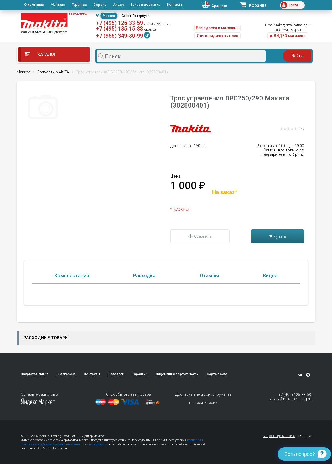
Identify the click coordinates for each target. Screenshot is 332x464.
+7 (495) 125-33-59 (119, 23)
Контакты (175, 4)
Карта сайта (217, 375)
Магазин (58, 4)
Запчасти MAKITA (53, 72)
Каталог (40, 54)
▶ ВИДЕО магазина (287, 36)
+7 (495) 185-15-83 (119, 28)
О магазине (66, 375)
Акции (118, 4)
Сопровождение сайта (279, 436)
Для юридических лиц (217, 36)
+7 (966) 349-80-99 (119, 35)
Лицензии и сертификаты (177, 375)
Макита (23, 72)
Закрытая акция (34, 375)
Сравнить (199, 236)
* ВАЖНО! (179, 209)
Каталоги (116, 375)
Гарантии (79, 4)
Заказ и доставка (145, 4)
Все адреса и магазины (217, 28)
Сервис (100, 4)
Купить (277, 236)
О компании (34, 4)
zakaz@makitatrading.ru (293, 25)
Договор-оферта (97, 445)
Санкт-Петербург (135, 16)
